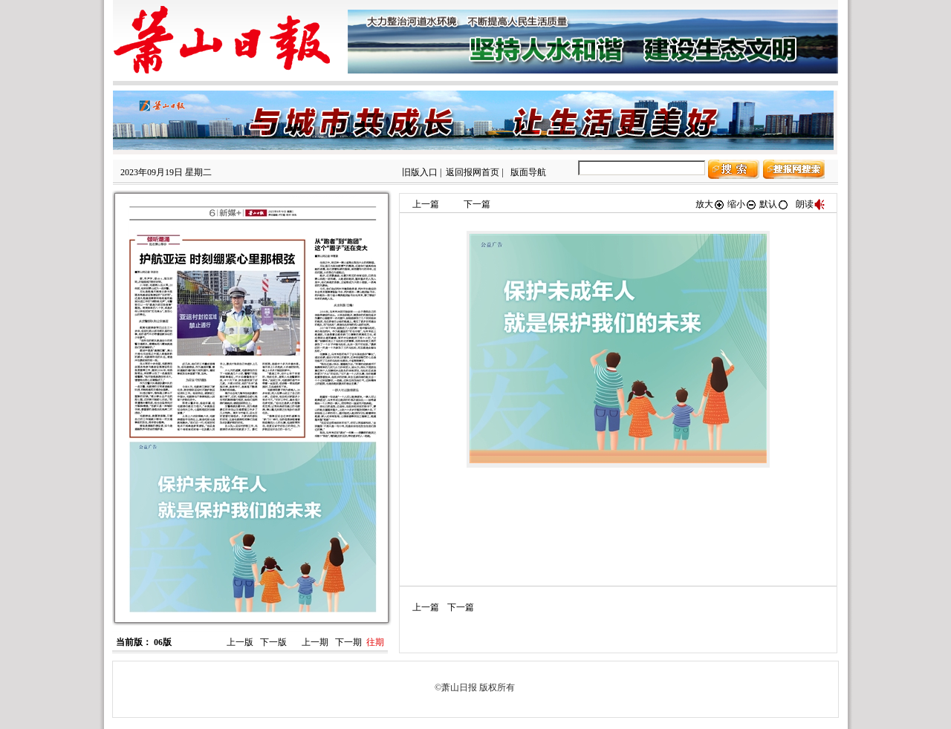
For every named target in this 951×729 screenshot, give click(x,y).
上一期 (315, 642)
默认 (774, 204)
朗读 (810, 204)
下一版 (273, 642)
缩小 (742, 204)
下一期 (348, 642)
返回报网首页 (472, 172)
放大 (710, 204)
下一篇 (477, 204)
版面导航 (528, 172)
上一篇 (425, 204)
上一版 (240, 642)
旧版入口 (420, 172)
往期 (375, 642)
